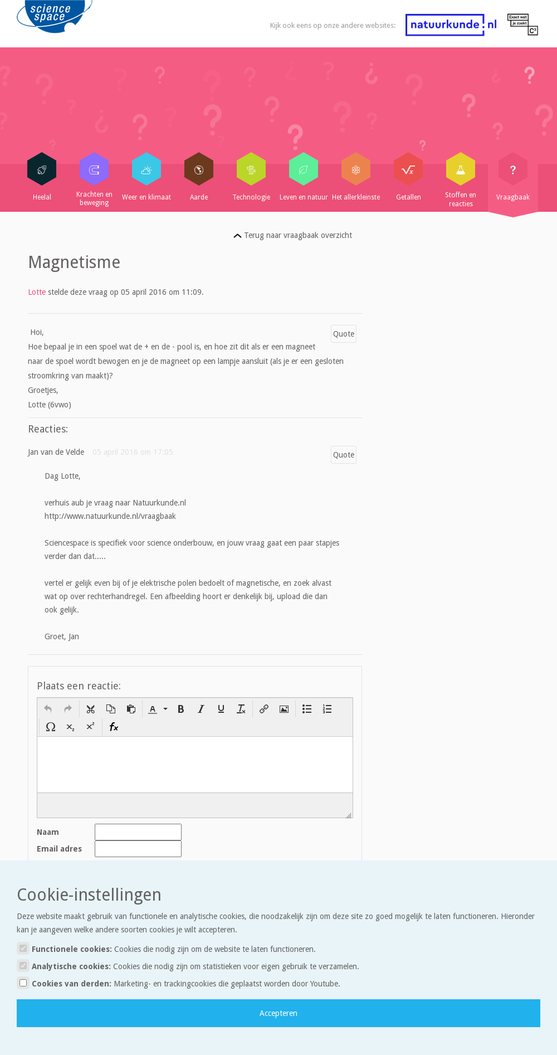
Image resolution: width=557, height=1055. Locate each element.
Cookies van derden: (178, 982)
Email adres (59, 848)
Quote (343, 333)
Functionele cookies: (166, 948)
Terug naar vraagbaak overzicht (292, 235)
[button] (47, 709)
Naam (48, 832)
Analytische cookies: (188, 965)
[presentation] (48, 709)
